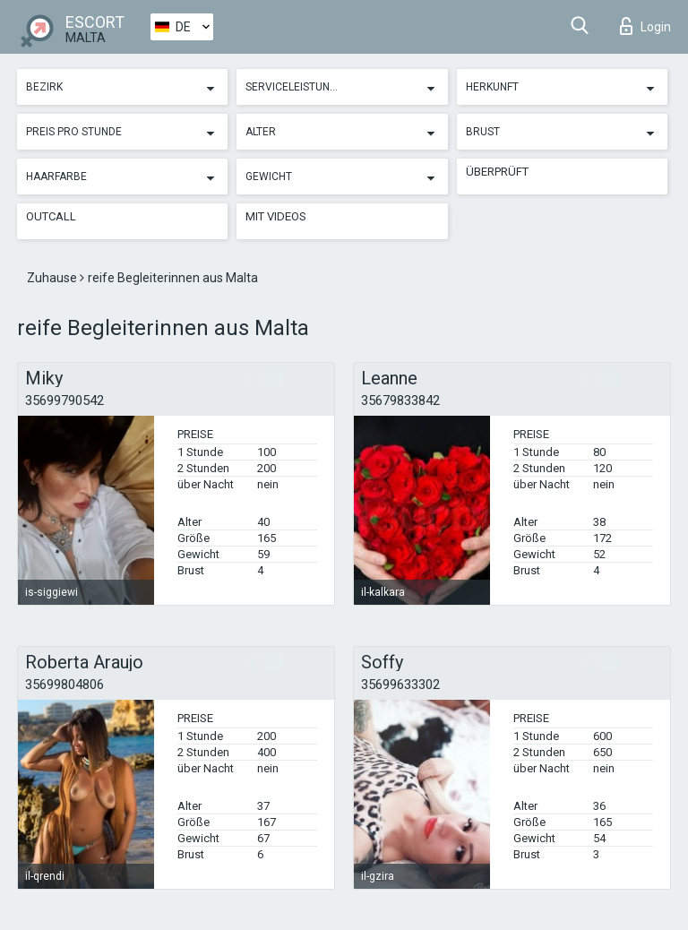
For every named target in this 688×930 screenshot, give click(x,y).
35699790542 (64, 400)
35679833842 (400, 400)
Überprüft (497, 171)
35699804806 (64, 684)
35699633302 (400, 684)
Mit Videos (275, 216)
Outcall (51, 216)
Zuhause (53, 278)
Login (645, 26)
